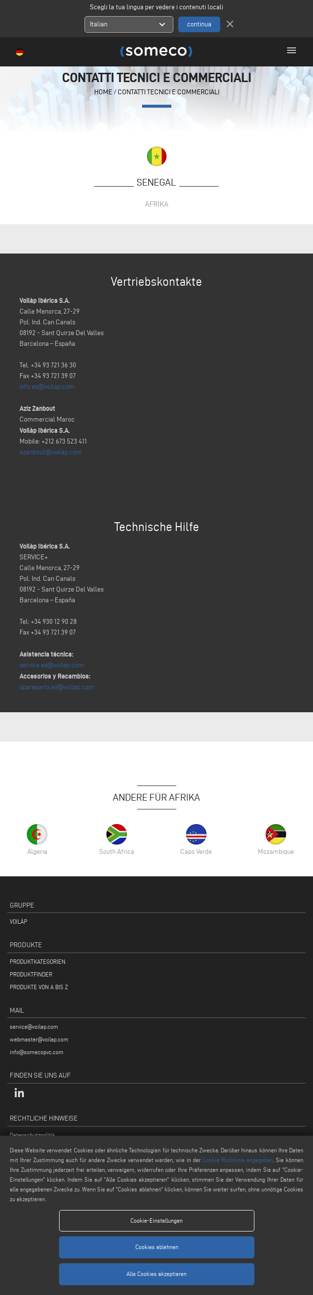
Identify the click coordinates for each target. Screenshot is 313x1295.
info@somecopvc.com (36, 1052)
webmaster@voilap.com (39, 1039)
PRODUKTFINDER (31, 974)
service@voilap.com (34, 1026)
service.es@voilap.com (52, 665)
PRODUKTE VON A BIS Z (39, 987)
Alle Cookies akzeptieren (156, 1274)
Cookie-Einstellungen (156, 1220)
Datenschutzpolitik (32, 1135)
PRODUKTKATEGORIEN (37, 961)
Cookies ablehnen (156, 1247)
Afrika (156, 204)
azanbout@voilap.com (51, 452)
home (103, 92)
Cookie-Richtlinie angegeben (238, 1160)
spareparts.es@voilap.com (57, 687)
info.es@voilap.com (47, 386)
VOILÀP (18, 921)
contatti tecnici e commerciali (168, 92)
